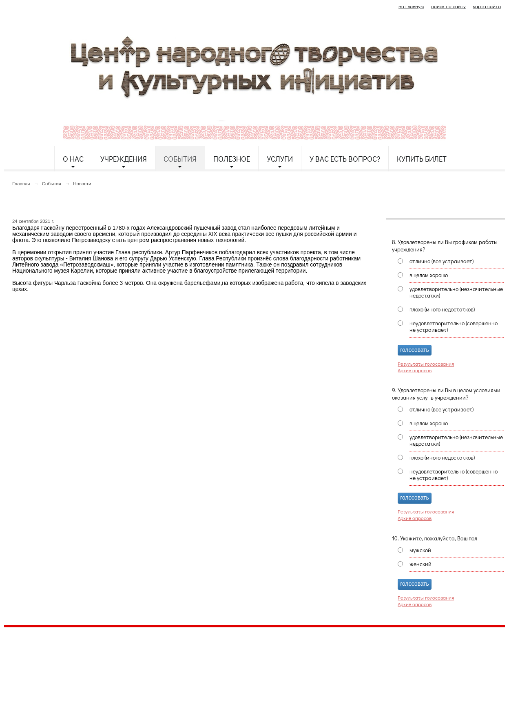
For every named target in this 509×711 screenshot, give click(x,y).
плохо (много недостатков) (442, 309)
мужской (420, 550)
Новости (82, 183)
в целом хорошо (428, 275)
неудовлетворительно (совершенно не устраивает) (453, 326)
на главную (411, 6)
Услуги (280, 159)
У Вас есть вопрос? (345, 159)
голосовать (414, 350)
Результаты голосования (426, 363)
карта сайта (487, 6)
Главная (21, 183)
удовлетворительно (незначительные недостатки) (456, 292)
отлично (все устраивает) (441, 261)
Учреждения (123, 159)
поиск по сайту (448, 6)
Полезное (231, 159)
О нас (73, 159)
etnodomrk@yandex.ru (201, 663)
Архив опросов (415, 370)
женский (420, 564)
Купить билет (422, 159)
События (180, 159)
